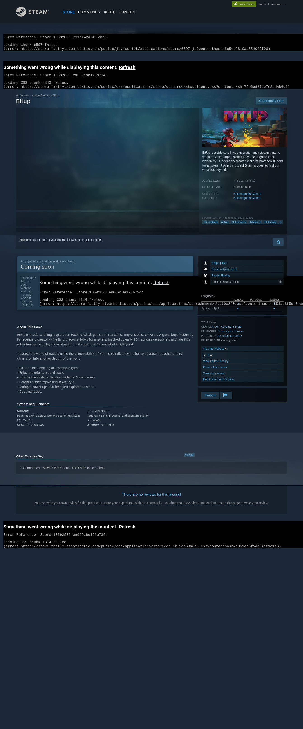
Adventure (255, 227)
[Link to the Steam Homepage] (36, 15)
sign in (262, 4)
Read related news (215, 372)
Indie (238, 332)
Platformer (270, 227)
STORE (69, 12)
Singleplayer (211, 227)
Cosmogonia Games (247, 199)
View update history (215, 366)
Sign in (24, 245)
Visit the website (215, 354)
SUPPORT (127, 12)
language (276, 4)
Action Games (40, 100)
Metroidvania (239, 227)
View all (189, 462)
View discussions (214, 378)
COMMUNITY (89, 12)
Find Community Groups (218, 384)
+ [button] (280, 227)
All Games (22, 100)
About (110, 12)
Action (224, 227)
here (83, 475)
